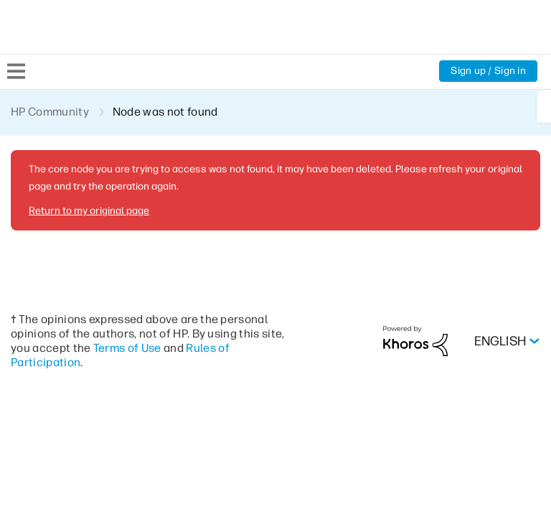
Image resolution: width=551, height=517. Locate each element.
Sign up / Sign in (488, 71)
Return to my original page (89, 211)
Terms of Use (127, 348)
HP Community (50, 111)
